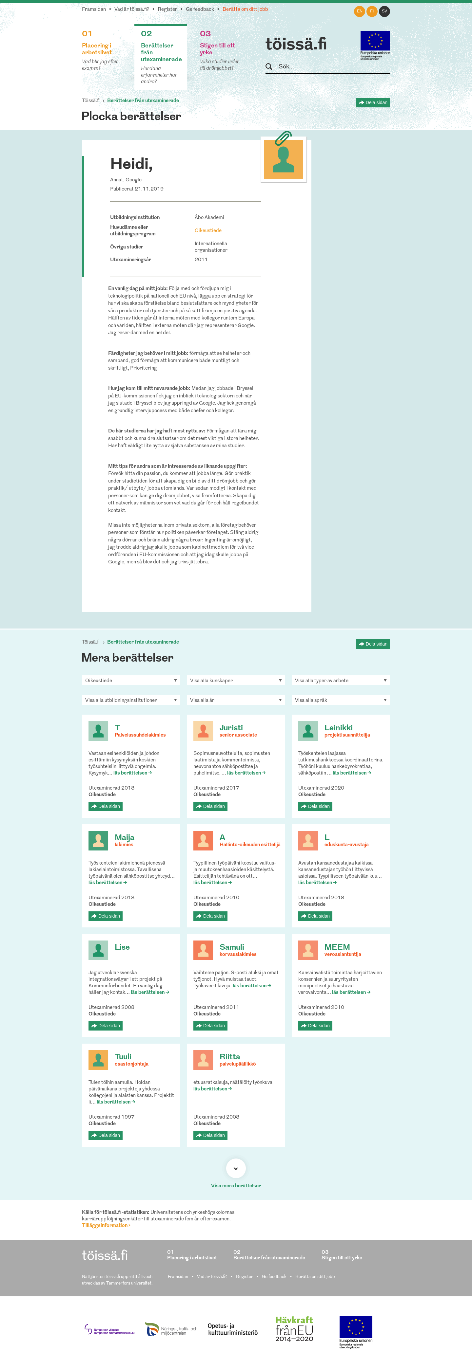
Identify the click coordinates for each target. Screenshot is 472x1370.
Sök (271, 67)
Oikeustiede (208, 230)
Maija (124, 838)
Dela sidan (376, 102)
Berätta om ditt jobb (245, 9)
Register (167, 9)
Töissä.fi (91, 101)
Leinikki (338, 728)
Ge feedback (200, 9)
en (360, 11)
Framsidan (94, 9)
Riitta (230, 1057)
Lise (122, 948)
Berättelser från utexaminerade (143, 101)
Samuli (232, 948)
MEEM (337, 948)
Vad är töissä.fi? (131, 9)
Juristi (231, 728)
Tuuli (123, 1057)
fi (372, 11)
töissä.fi (296, 45)
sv (384, 11)
